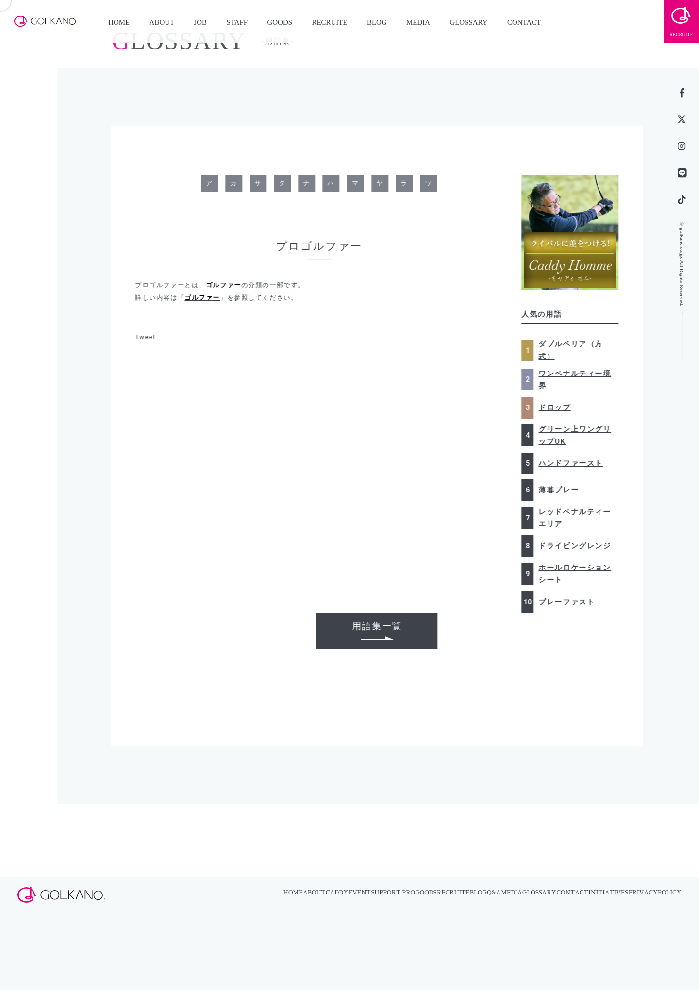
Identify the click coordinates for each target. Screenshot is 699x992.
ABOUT (162, 22)
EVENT (360, 892)
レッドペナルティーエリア (578, 517)
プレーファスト (570, 602)
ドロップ (558, 407)
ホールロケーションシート (578, 573)
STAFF (237, 22)
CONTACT (524, 22)
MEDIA (418, 22)
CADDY (337, 892)
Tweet (148, 337)
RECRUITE (329, 22)
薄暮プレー (562, 490)
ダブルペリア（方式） (574, 350)
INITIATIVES (608, 892)
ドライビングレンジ (578, 545)
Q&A (493, 892)
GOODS (280, 22)
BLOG (377, 22)
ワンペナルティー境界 (578, 379)
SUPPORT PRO (393, 892)
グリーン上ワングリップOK (578, 435)
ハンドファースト (574, 463)
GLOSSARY (468, 22)
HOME (119, 22)
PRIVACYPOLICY (655, 892)
